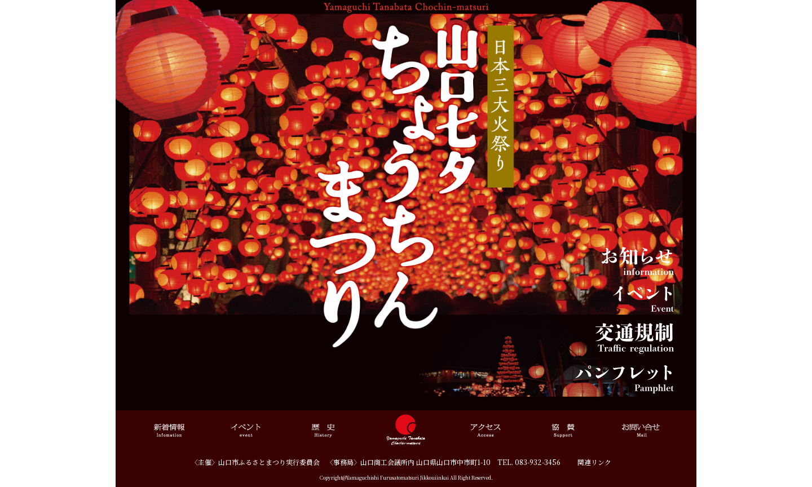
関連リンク (594, 462)
